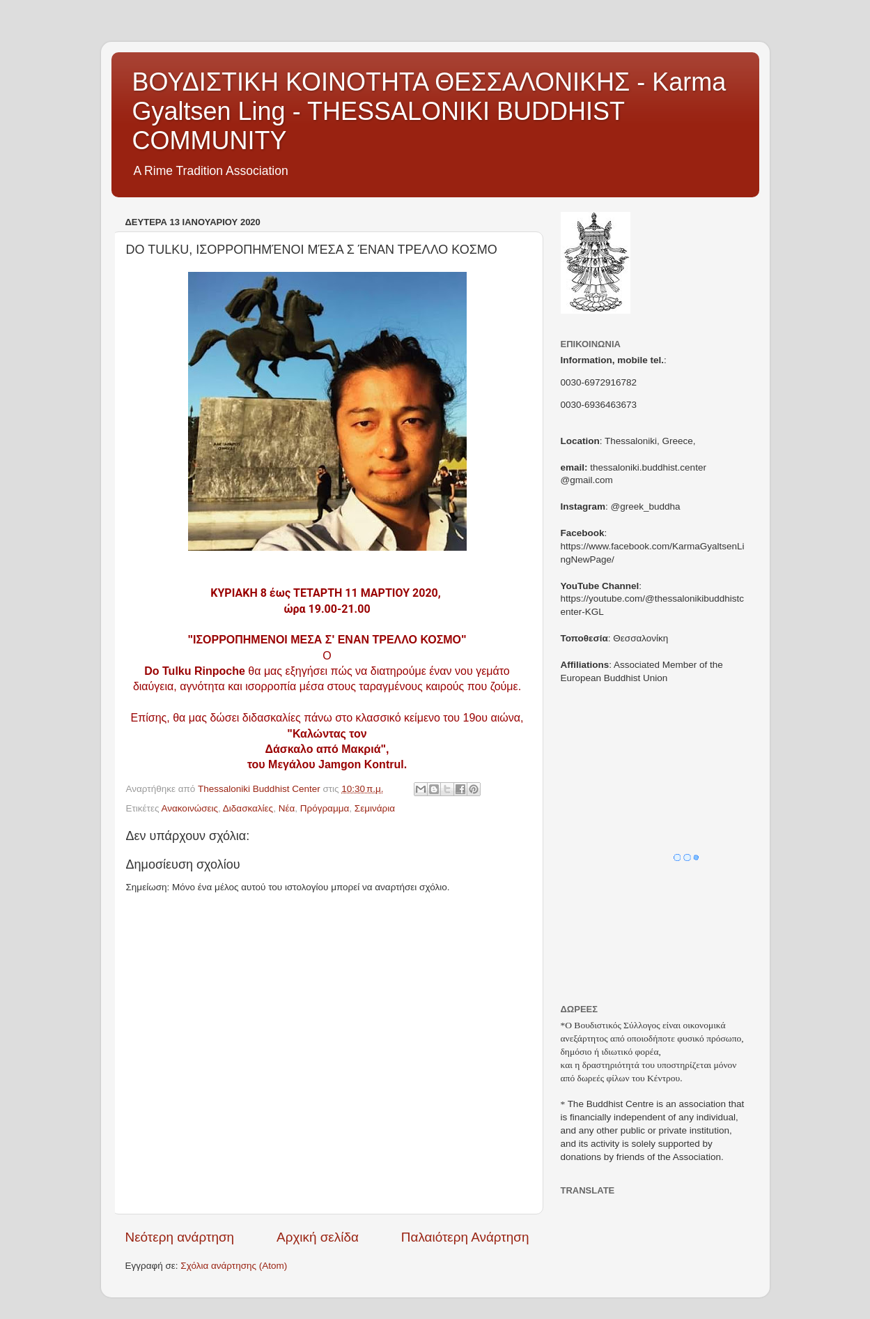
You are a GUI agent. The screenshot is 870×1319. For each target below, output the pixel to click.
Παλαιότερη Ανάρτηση (465, 1237)
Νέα (287, 808)
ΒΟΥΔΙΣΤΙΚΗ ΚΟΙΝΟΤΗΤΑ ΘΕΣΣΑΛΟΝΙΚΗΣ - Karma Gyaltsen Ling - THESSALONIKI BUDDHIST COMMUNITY (429, 111)
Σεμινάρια (375, 808)
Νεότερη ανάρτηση (180, 1237)
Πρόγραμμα (325, 808)
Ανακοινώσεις (189, 808)
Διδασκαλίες (248, 808)
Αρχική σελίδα (318, 1237)
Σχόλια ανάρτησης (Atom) (233, 1265)
